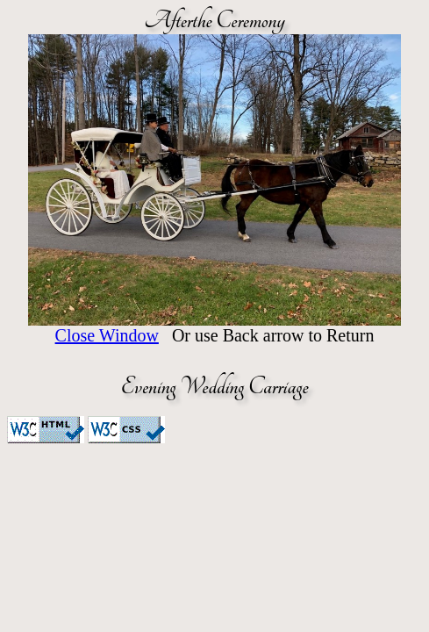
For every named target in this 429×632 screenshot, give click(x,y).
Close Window (107, 335)
